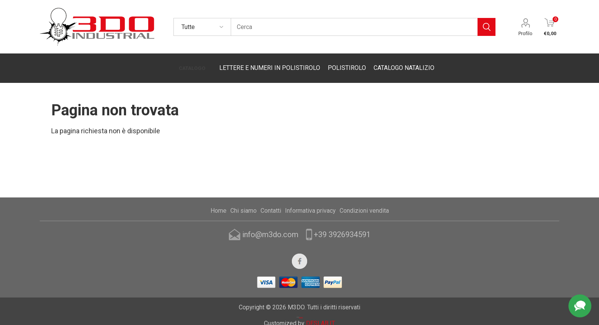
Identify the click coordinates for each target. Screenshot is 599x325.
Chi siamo (243, 200)
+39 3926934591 (342, 224)
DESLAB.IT (320, 313)
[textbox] (354, 27)
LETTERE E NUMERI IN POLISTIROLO (266, 62)
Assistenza (579, 305)
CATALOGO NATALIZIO (400, 62)
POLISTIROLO (343, 62)
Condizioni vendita (364, 200)
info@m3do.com (270, 224)
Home (218, 200)
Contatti (271, 200)
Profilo (525, 33)
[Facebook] (299, 251)
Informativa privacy (310, 200)
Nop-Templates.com (301, 295)
